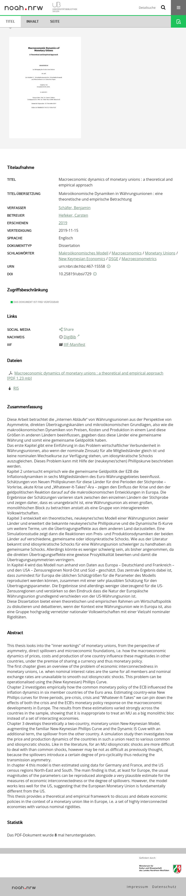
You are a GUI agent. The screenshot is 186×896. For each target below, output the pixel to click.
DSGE (113, 258)
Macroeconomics (127, 253)
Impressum (137, 886)
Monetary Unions (160, 253)
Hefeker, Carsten (73, 215)
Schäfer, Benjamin (74, 207)
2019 (63, 222)
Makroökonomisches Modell (83, 253)
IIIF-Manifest (74, 344)
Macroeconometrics (139, 258)
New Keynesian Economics (82, 258)
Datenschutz (164, 886)
